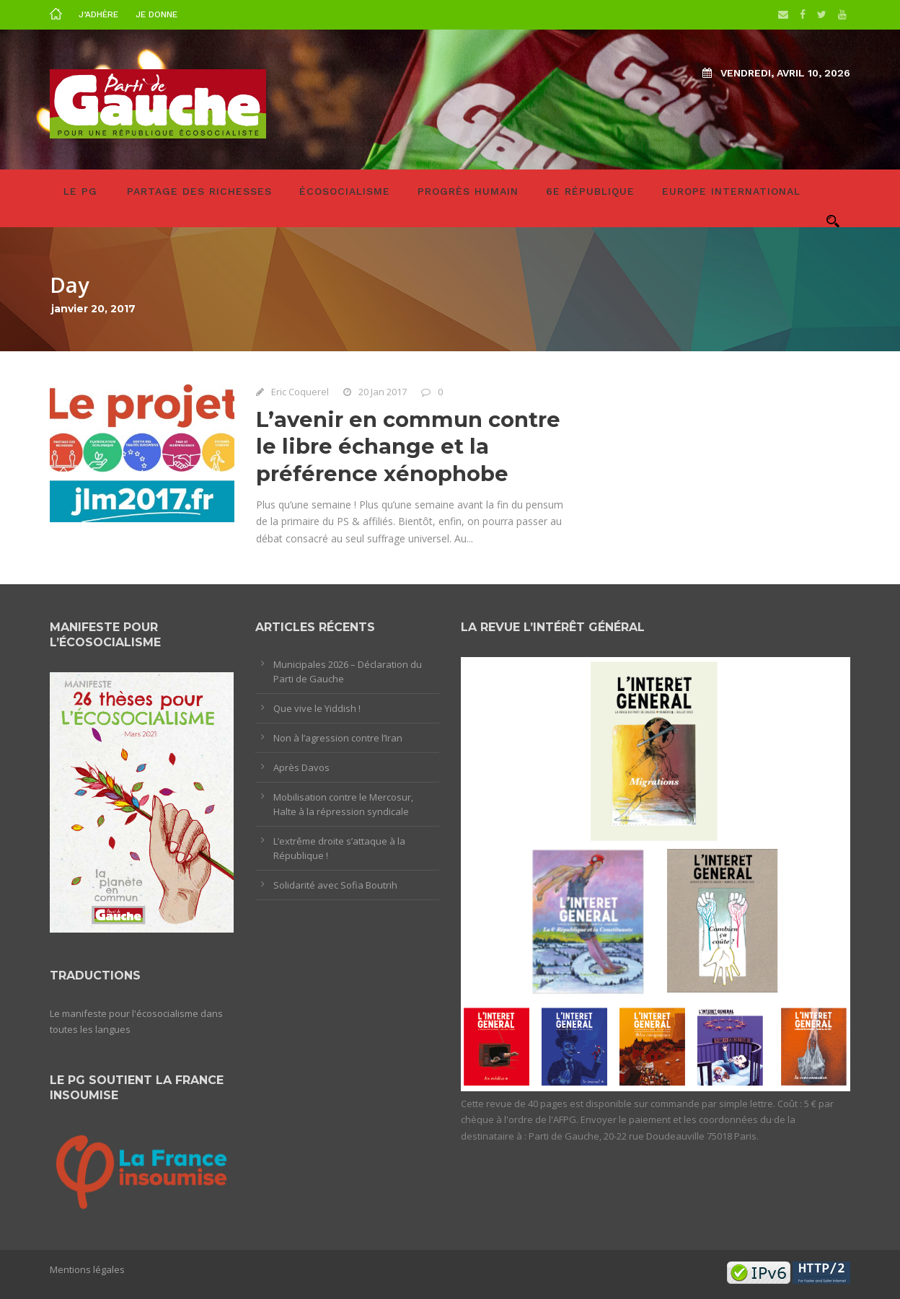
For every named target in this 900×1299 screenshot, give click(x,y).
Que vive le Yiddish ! (317, 708)
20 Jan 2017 (382, 391)
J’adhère (98, 14)
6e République (590, 191)
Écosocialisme (344, 191)
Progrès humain (468, 191)
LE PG (80, 191)
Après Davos (301, 767)
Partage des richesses (199, 191)
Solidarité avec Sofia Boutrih (335, 885)
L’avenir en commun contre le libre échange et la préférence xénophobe (408, 446)
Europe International (731, 191)
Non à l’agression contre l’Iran (337, 737)
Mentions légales (87, 1269)
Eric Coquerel (300, 391)
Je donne (156, 14)
